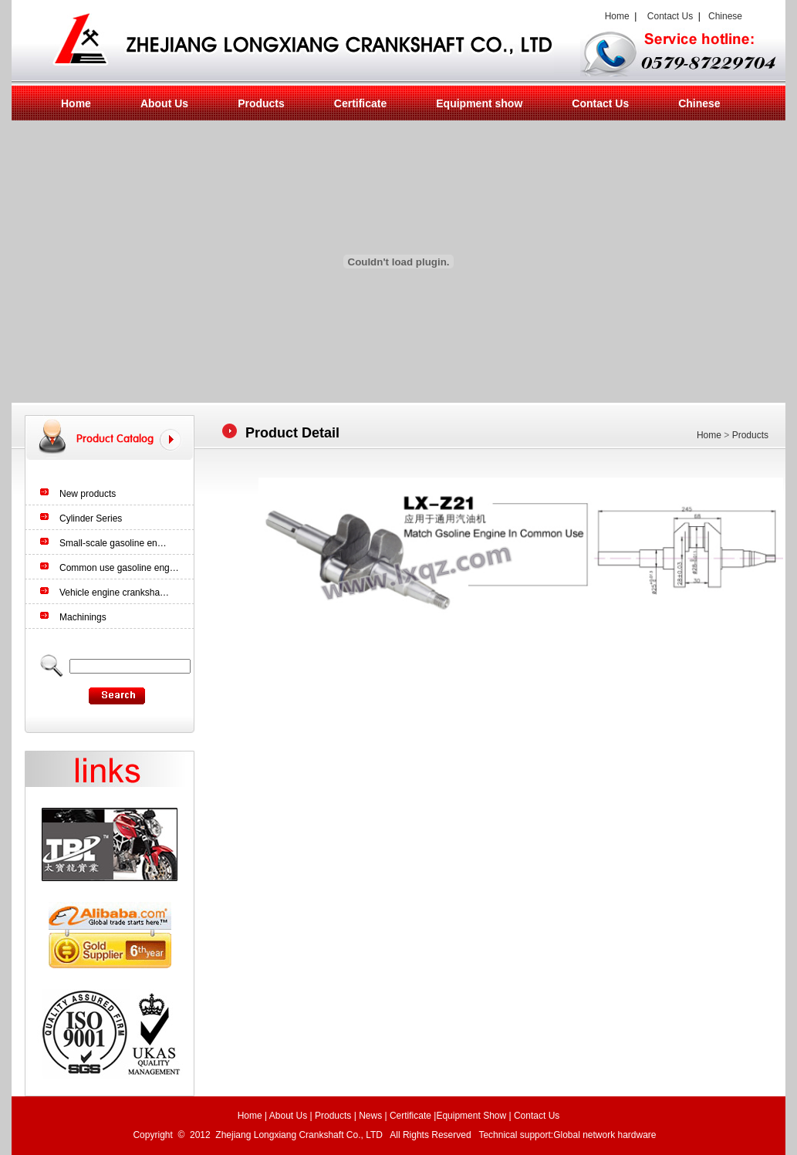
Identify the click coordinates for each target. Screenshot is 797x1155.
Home (614, 16)
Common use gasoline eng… (119, 567)
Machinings (82, 617)
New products (87, 493)
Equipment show (479, 103)
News (370, 1115)
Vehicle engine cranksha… (114, 592)
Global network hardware (606, 1135)
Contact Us (670, 16)
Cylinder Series (90, 518)
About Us (164, 103)
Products (261, 103)
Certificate (360, 103)
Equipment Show (471, 1115)
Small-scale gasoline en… (113, 543)
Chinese (725, 16)
